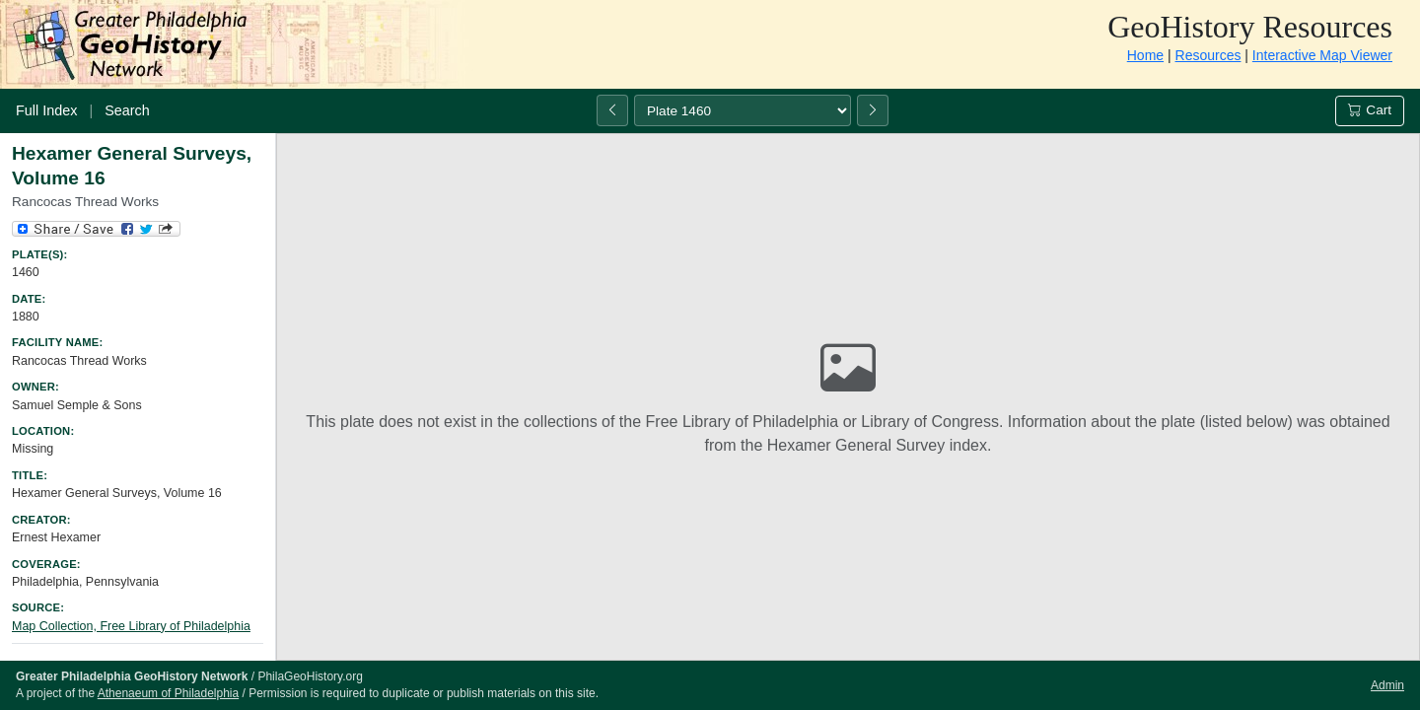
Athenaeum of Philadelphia (168, 693)
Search (127, 110)
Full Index (46, 110)
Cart (1369, 110)
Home (1145, 55)
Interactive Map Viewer (1322, 55)
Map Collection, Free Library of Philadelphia (131, 626)
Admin (1387, 685)
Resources (1208, 55)
